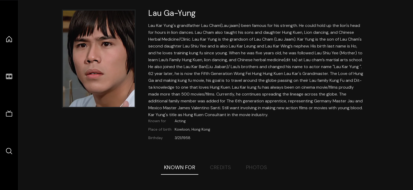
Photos (256, 167)
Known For (179, 167)
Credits (220, 167)
